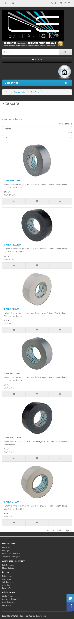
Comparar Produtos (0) (12, 119)
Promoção (6, 588)
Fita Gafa (35, 92)
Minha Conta (7, 596)
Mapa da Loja (8, 568)
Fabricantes (7, 576)
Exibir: (69, 132)
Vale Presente (8, 582)
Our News (6, 579)
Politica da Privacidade (12, 553)
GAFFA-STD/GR (12, 373)
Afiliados (6, 585)
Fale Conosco (8, 565)
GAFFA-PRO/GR (12, 180)
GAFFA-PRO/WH (12, 308)
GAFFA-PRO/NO (12, 244)
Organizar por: (65, 124)
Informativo (7, 605)
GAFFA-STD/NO (12, 437)
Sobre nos (6, 547)
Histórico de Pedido (10, 599)
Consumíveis (19, 92)
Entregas (6, 550)
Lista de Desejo (8, 602)
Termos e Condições (11, 556)
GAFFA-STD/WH (12, 501)
